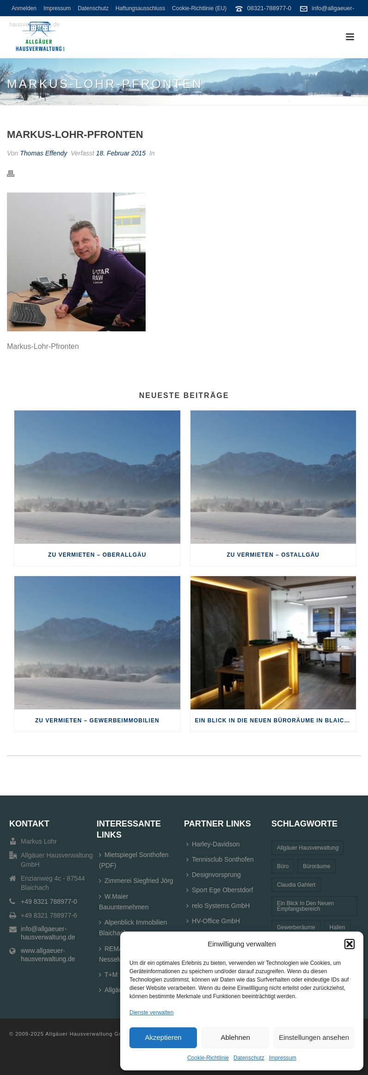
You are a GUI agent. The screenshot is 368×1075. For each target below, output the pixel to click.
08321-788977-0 (269, 8)
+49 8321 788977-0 (49, 901)
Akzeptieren (163, 1037)
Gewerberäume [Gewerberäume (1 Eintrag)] (296, 927)
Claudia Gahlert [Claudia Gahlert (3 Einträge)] (296, 885)
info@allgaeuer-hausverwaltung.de (48, 933)
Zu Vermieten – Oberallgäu (97, 555)
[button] (349, 944)
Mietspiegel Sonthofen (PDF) (134, 860)
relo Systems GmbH (218, 905)
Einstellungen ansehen (314, 1037)
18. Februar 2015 (121, 153)
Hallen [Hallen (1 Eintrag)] (337, 927)
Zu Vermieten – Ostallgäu (273, 555)
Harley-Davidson (212, 844)
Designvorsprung (213, 874)
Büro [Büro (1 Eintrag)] (282, 866)
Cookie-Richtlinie (208, 1058)
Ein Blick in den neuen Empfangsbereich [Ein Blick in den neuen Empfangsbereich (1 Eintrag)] (305, 906)
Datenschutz (248, 1058)
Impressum (282, 1058)
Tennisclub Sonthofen (220, 859)
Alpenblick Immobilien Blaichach (133, 928)
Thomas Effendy (43, 153)
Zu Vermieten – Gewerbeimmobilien (97, 720)
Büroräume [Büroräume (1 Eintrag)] (316, 866)
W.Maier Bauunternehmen (123, 902)
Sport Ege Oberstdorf (219, 890)
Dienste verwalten (151, 1012)
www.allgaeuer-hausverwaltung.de (48, 955)
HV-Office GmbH (213, 921)
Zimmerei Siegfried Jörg (136, 880)
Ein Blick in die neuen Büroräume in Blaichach (275, 720)
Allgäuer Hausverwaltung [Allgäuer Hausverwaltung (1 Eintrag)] (307, 848)
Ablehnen (235, 1037)
